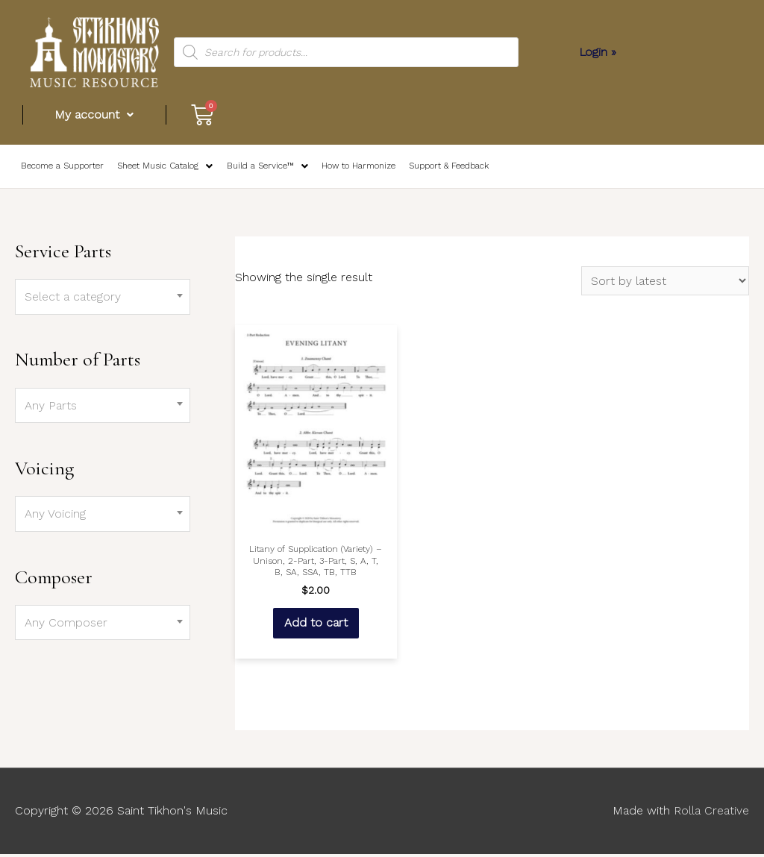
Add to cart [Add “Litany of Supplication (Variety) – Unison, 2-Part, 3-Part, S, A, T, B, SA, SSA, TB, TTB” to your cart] (315, 625)
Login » (598, 52)
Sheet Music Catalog (161, 168)
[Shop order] (665, 284)
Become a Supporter (61, 168)
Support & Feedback (442, 168)
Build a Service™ (261, 168)
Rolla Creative (711, 814)
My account (94, 114)
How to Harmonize (352, 168)
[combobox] (102, 300)
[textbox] (103, 300)
